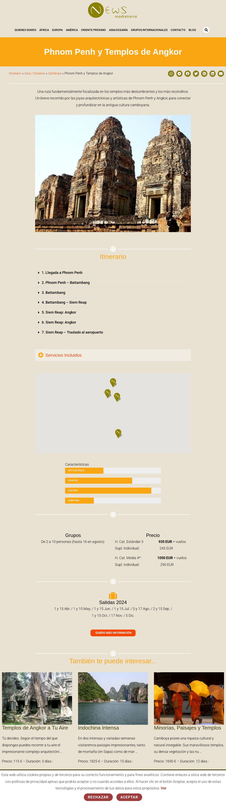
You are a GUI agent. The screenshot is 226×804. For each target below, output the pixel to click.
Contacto (178, 30)
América (72, 30)
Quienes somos (25, 30)
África (44, 30)
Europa (57, 30)
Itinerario (15, 73)
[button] (171, 73)
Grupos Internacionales (149, 30)
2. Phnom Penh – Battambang (66, 282)
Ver (164, 788)
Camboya (54, 73)
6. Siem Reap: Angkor (59, 321)
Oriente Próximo (93, 30)
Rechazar (98, 797)
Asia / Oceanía (34, 73)
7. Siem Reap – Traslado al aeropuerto (72, 331)
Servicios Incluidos (63, 354)
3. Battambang (53, 292)
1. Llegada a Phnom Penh (62, 272)
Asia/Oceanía (118, 30)
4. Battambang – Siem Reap (64, 302)
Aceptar (129, 797)
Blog (192, 30)
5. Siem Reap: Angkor (59, 311)
